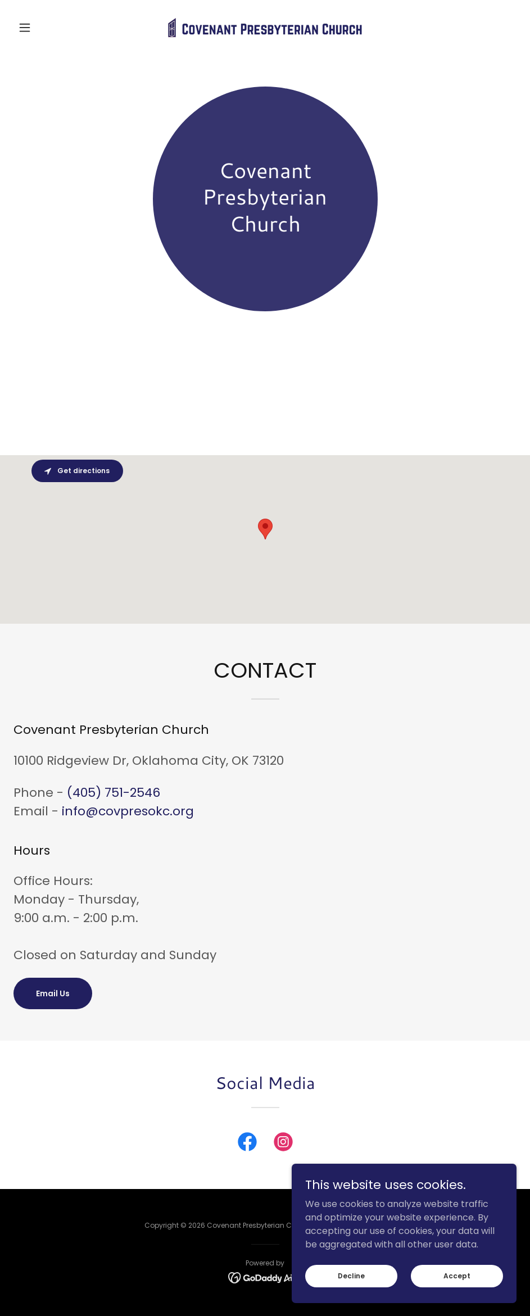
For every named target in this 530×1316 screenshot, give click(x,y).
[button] (51, 27)
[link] (265, 27)
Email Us (53, 993)
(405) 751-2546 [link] (113, 792)
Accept (456, 1275)
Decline (351, 1275)
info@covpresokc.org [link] (128, 811)
